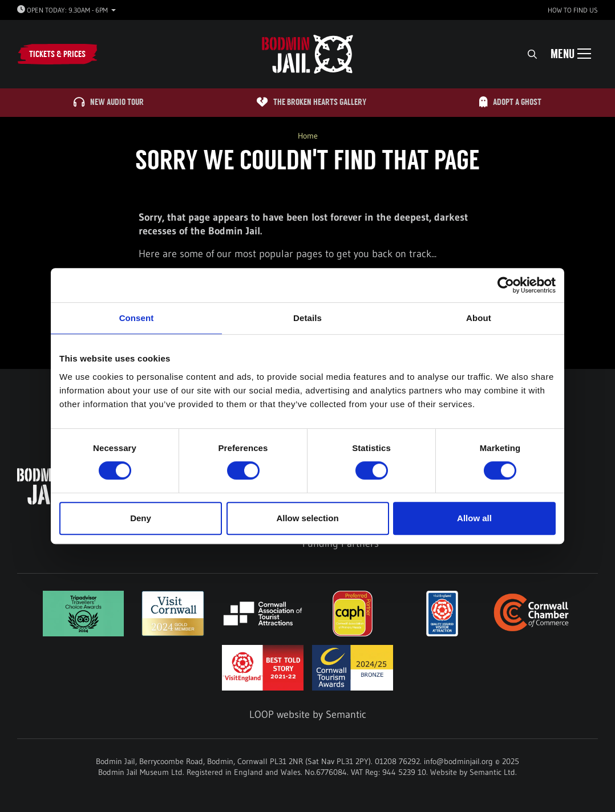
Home (308, 136)
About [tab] (478, 318)
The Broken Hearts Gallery (311, 102)
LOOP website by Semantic (307, 714)
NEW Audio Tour (109, 102)
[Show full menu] (571, 54)
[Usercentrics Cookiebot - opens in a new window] (506, 285)
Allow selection (307, 518)
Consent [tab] (136, 318)
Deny (140, 518)
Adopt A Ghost (510, 102)
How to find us (573, 10)
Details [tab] (307, 318)
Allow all (474, 518)
